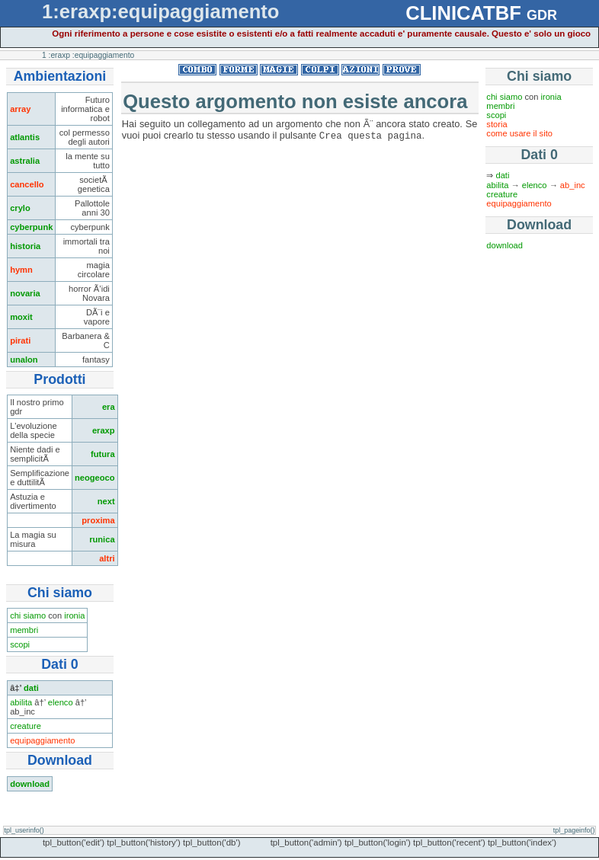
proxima (98, 520)
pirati (20, 340)
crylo (20, 208)
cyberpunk (31, 227)
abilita (21, 702)
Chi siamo (539, 76)
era (108, 406)
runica (101, 539)
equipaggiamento (42, 740)
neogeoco (95, 477)
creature (25, 726)
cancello (27, 184)
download (30, 783)
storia (496, 124)
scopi (20, 644)
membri (24, 630)
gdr (542, 13)
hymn (21, 269)
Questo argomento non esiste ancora (295, 101)
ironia (74, 615)
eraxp (103, 430)
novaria (25, 293)
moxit (21, 316)
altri (106, 558)
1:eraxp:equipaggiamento (160, 11)
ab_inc (572, 185)
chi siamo (28, 615)
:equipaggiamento (103, 55)
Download (539, 224)
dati (31, 687)
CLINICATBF (463, 13)
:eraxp (59, 55)
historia (25, 246)
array (20, 108)
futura (103, 454)
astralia (25, 160)
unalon (23, 359)
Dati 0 (539, 154)
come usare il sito (519, 133)
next (106, 501)
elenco (60, 702)
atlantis (25, 137)
